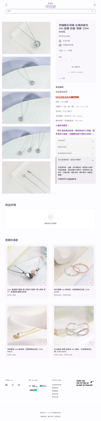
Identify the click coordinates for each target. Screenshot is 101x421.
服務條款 (43, 416)
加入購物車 (76, 67)
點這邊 (70, 179)
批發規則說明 (56, 385)
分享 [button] (62, 79)
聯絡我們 (55, 388)
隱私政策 (50, 416)
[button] (6, 5)
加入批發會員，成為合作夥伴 (69, 160)
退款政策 (58, 416)
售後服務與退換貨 (65, 153)
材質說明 (61, 141)
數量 (60, 57)
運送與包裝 (62, 147)
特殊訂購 (55, 397)
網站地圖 (55, 394)
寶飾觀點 (55, 391)
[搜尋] (92, 11)
